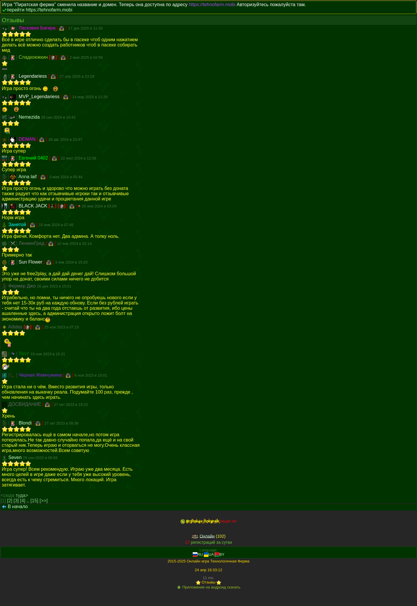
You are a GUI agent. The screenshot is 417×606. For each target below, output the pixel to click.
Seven (15, 457)
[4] (22, 500)
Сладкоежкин (34, 57)
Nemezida (30, 117)
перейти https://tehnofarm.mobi (39, 9)
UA (208, 554)
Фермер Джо (22, 285)
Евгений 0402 (34, 157)
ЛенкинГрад (32, 243)
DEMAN (28, 139)
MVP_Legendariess (40, 96)
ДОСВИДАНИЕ (25, 404)
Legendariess (33, 76)
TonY (25, 353)
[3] (16, 500)
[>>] (43, 500)
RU (198, 554)
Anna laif (28, 176)
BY (219, 554)
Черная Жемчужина (41, 375)
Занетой (17, 224)
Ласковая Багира (38, 27)
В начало (17, 506)
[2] (9, 500)
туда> (22, 495)
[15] (34, 500)
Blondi (26, 422)
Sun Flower (31, 261)
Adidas (16, 326)
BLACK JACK (34, 205)
